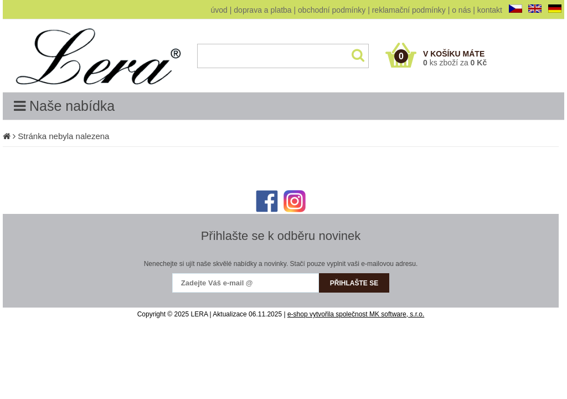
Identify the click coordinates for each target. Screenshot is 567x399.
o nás (461, 10)
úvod (219, 10)
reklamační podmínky (409, 10)
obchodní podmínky (331, 10)
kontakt (489, 10)
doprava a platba (262, 10)
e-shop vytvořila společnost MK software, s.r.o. (355, 314)
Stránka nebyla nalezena (63, 136)
